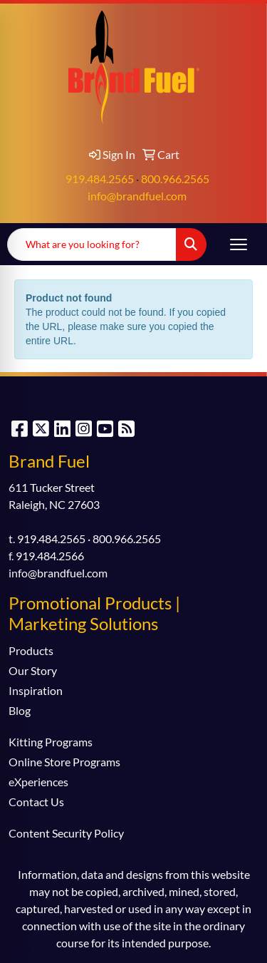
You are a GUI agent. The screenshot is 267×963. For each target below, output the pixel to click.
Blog (20, 710)
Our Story (33, 670)
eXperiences (38, 781)
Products (31, 650)
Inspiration (36, 690)
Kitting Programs (51, 741)
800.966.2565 (175, 178)
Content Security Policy (66, 833)
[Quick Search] (92, 244)
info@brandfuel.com (137, 195)
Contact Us (36, 801)
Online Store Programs (64, 761)
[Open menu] (238, 244)
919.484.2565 (100, 178)
